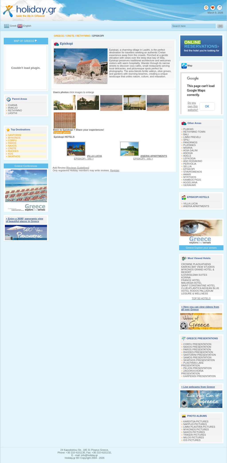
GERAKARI (189, 185)
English (27, 25)
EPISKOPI (189, 169)
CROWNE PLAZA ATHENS (196, 264)
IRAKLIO (13, 107)
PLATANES (189, 145)
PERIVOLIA (189, 163)
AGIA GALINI (190, 150)
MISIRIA (187, 147)
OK (207, 106)
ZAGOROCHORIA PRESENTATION (192, 372)
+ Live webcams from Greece (198, 386)
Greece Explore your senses (201, 247)
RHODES (13, 151)
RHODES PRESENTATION (198, 352)
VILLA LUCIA (190, 203)
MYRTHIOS (189, 177)
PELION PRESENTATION (197, 368)
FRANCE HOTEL (190, 280)
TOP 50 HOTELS (201, 298)
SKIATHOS (14, 156)
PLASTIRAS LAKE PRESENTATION (192, 364)
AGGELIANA (190, 182)
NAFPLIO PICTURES (195, 424)
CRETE (12, 148)
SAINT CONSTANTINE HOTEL (198, 285)
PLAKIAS (188, 129)
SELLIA (187, 166)
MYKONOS (14, 137)
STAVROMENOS (192, 171)
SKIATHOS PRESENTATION (199, 360)
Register (114, 170)
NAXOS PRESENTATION (197, 346)
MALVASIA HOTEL (191, 282)
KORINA (186, 277)
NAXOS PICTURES (194, 432)
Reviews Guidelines (77, 167)
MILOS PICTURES (193, 437)
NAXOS (12, 145)
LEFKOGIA (189, 158)
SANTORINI (14, 135)
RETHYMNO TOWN (194, 131)
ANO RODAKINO (192, 161)
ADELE (187, 155)
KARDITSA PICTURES (195, 421)
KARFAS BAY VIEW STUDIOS (198, 266)
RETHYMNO (15, 110)
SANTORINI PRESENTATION (199, 354)
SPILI (186, 139)
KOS (10, 153)
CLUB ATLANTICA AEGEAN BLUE (200, 288)
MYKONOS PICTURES (196, 429)
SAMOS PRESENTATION (197, 357)
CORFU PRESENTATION (197, 344)
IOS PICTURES (192, 440)
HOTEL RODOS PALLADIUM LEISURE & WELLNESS (197, 292)
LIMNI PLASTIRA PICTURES (199, 426)
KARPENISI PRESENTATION (199, 376)
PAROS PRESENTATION (197, 349)
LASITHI (12, 113)
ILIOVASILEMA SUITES (194, 274)
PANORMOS (190, 142)
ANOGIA (188, 153)
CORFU (12, 140)
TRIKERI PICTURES (194, 434)
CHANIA (12, 105)
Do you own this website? (193, 106)
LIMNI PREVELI (192, 137)
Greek (13, 25)
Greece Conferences (26, 166)
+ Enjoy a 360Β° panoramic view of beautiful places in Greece (24, 220)
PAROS (12, 143)
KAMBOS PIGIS (192, 179)
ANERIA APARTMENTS (196, 206)
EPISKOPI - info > (88, 157)
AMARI (187, 174)
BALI (186, 134)
